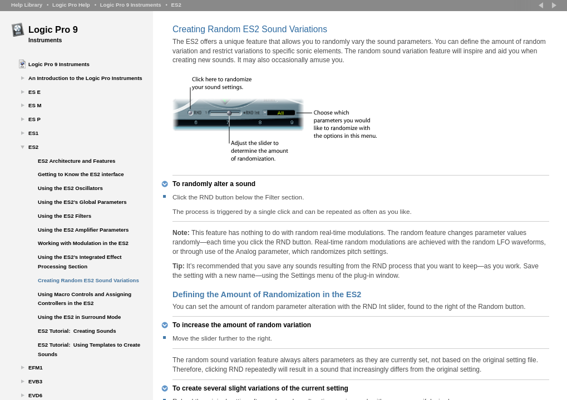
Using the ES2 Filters (64, 216)
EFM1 (35, 367)
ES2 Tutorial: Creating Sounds (77, 331)
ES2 (176, 5)
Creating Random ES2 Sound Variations (88, 280)
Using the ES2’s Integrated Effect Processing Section (80, 261)
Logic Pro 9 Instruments (130, 5)
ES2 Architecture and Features (76, 161)
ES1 (33, 133)
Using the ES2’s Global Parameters (82, 202)
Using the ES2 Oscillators (70, 188)
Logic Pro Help (71, 5)
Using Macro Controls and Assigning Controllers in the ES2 (84, 299)
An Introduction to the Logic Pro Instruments (85, 78)
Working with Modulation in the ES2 (83, 243)
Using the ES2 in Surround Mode (79, 317)
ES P (34, 119)
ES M (34, 105)
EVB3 (35, 381)
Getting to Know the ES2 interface (81, 174)
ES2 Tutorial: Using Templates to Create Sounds (89, 349)
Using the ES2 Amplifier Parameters (83, 230)
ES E (34, 92)
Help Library (26, 5)
